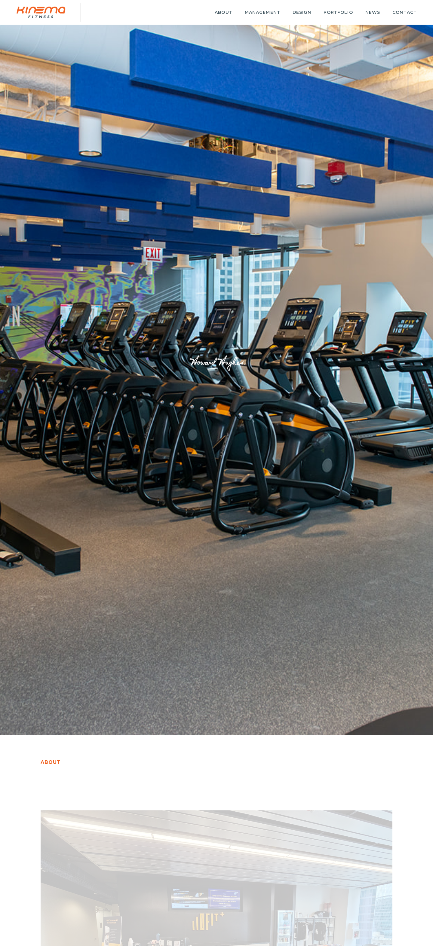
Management (262, 12)
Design (302, 12)
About (223, 12)
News (372, 12)
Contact (404, 12)
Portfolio (338, 12)
